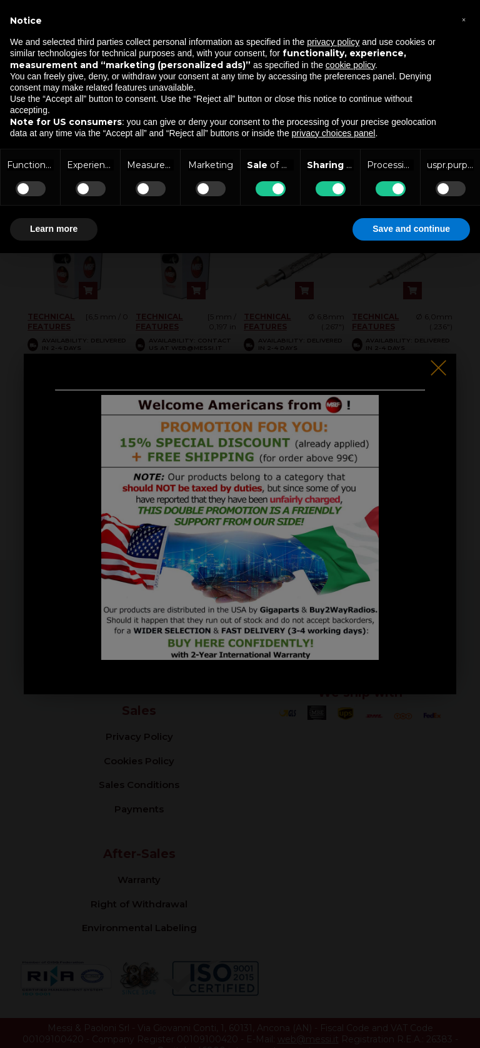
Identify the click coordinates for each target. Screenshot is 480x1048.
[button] (464, 20)
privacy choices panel (334, 133)
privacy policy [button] (333, 42)
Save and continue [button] (411, 229)
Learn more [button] (54, 229)
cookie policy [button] (350, 65)
